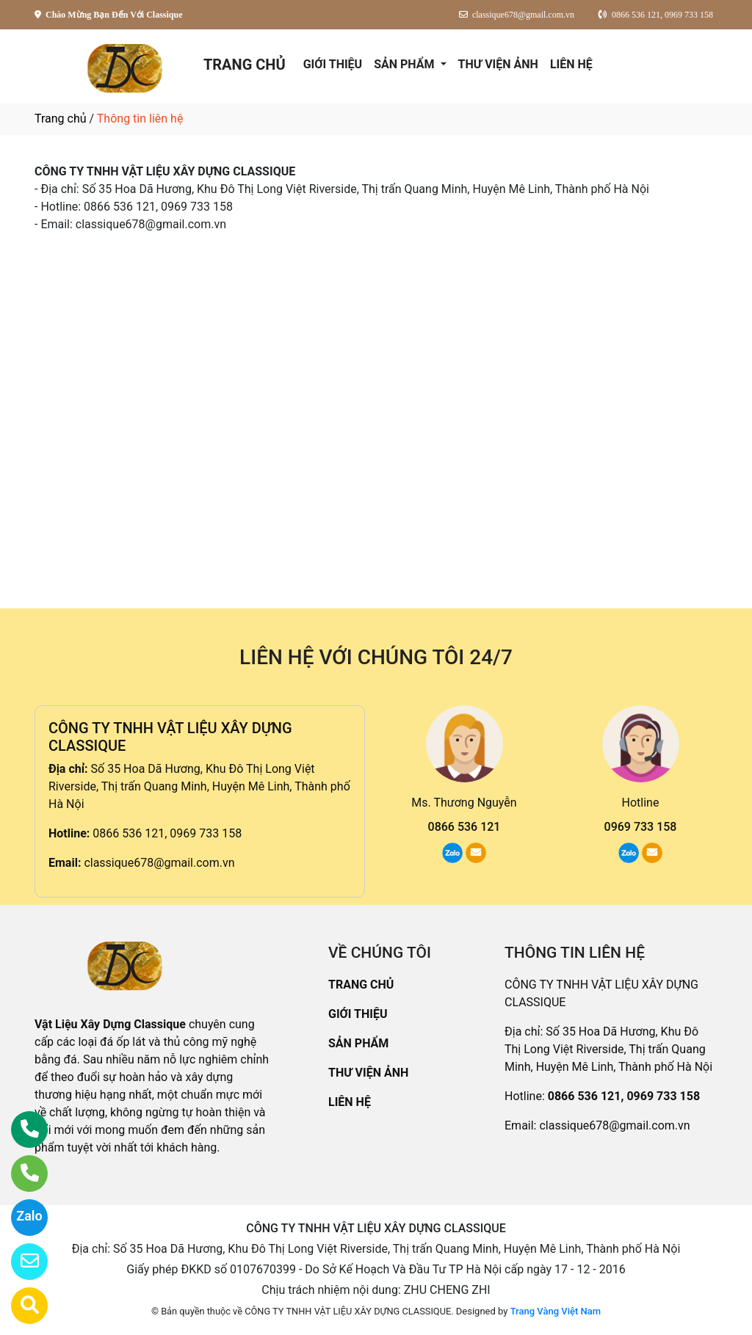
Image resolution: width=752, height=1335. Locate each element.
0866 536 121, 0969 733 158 (167, 833)
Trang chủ (61, 119)
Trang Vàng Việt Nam (555, 1311)
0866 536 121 (464, 827)
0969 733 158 (640, 827)
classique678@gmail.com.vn (159, 863)
